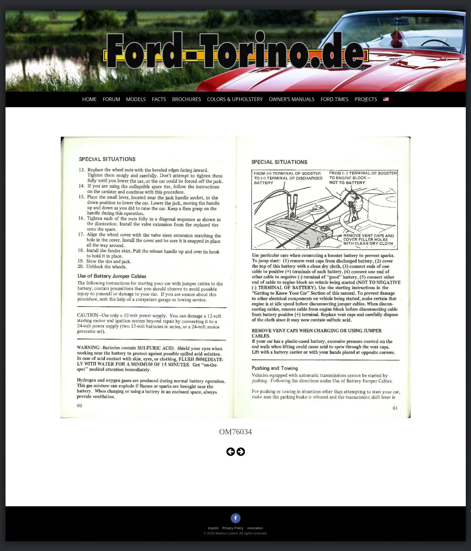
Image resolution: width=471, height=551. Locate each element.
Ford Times (335, 99)
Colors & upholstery (235, 99)
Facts (159, 99)
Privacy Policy (232, 528)
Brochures (186, 99)
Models (136, 99)
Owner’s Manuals (292, 99)
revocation (255, 528)
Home (89, 99)
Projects (366, 99)
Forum (111, 99)
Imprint (213, 528)
